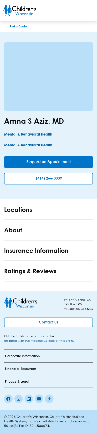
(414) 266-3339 (49, 178)
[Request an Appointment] (48, 162)
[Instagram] (18, 399)
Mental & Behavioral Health (28, 134)
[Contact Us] (48, 322)
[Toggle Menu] (89, 10)
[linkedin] (29, 399)
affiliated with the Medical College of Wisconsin (38, 341)
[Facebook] (8, 399)
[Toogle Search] (78, 10)
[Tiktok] (49, 399)
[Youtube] (39, 399)
